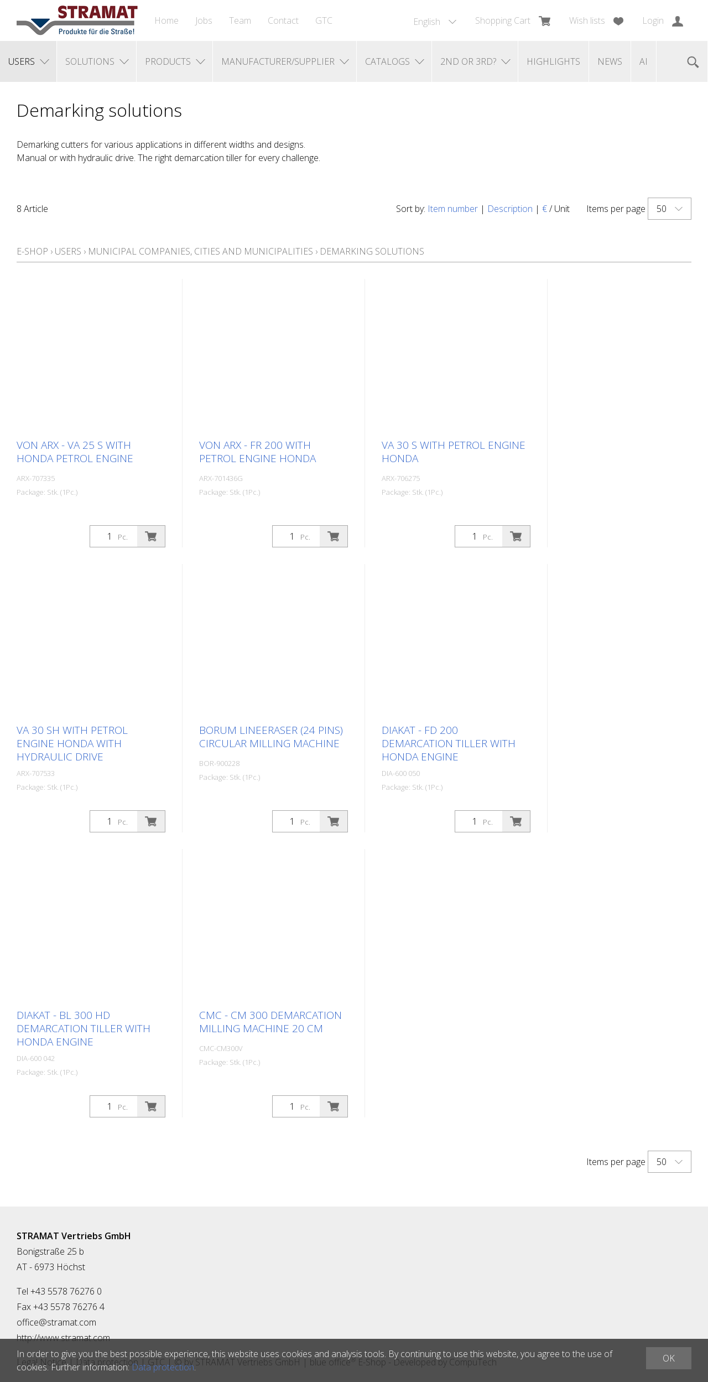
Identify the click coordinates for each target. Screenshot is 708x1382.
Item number (453, 209)
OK (669, 1358)
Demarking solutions (372, 251)
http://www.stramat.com (63, 1338)
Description (510, 209)
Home (166, 20)
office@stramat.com (56, 1322)
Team (240, 20)
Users (68, 251)
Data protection (163, 1367)
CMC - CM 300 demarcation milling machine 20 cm (270, 1022)
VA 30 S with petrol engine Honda (453, 451)
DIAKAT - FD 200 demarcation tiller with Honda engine (449, 743)
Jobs (203, 20)
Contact (283, 20)
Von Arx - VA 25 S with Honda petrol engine (75, 451)
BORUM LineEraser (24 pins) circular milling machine (271, 736)
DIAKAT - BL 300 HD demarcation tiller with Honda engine (83, 1028)
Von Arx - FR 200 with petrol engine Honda (257, 451)
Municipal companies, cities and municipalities (200, 251)
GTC (323, 20)
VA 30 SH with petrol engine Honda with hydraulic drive (72, 743)
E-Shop (32, 251)
